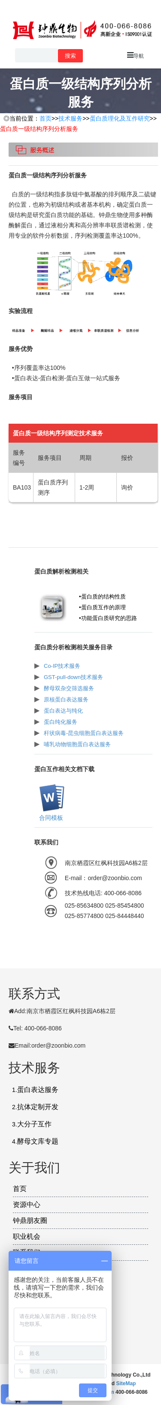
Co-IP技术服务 (62, 666)
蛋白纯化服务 (60, 722)
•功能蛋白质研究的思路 (108, 618)
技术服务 (70, 118)
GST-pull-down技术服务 (73, 677)
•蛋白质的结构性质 (102, 596)
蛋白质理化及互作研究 (120, 118)
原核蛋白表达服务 (66, 699)
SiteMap (126, 1383)
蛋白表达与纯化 (63, 710)
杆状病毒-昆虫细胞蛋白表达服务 (84, 733)
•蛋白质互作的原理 (102, 607)
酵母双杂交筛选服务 (69, 688)
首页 (45, 118)
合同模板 (51, 817)
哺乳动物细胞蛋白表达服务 (77, 744)
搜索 (70, 56)
